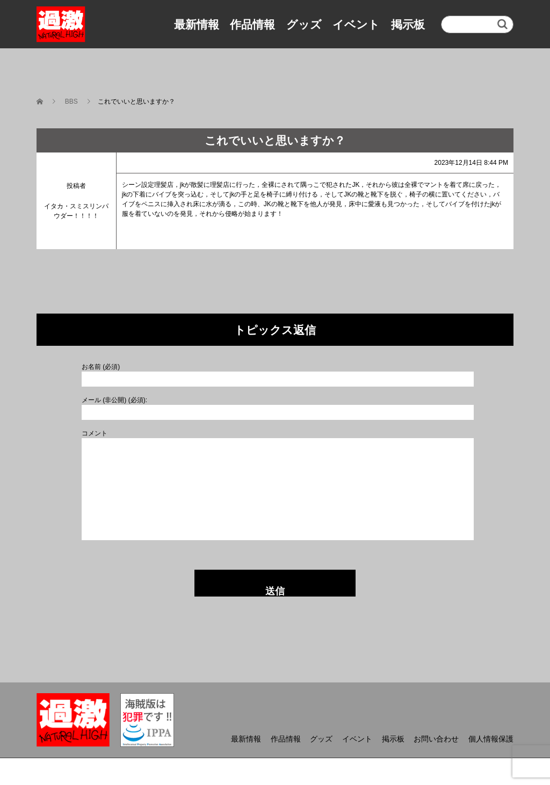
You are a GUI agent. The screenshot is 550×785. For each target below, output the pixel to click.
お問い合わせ (436, 739)
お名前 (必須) (101, 366)
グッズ (304, 24)
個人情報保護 (490, 739)
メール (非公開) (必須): (114, 400)
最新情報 (196, 24)
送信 (275, 591)
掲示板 (408, 24)
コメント (94, 433)
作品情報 (252, 24)
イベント (356, 24)
